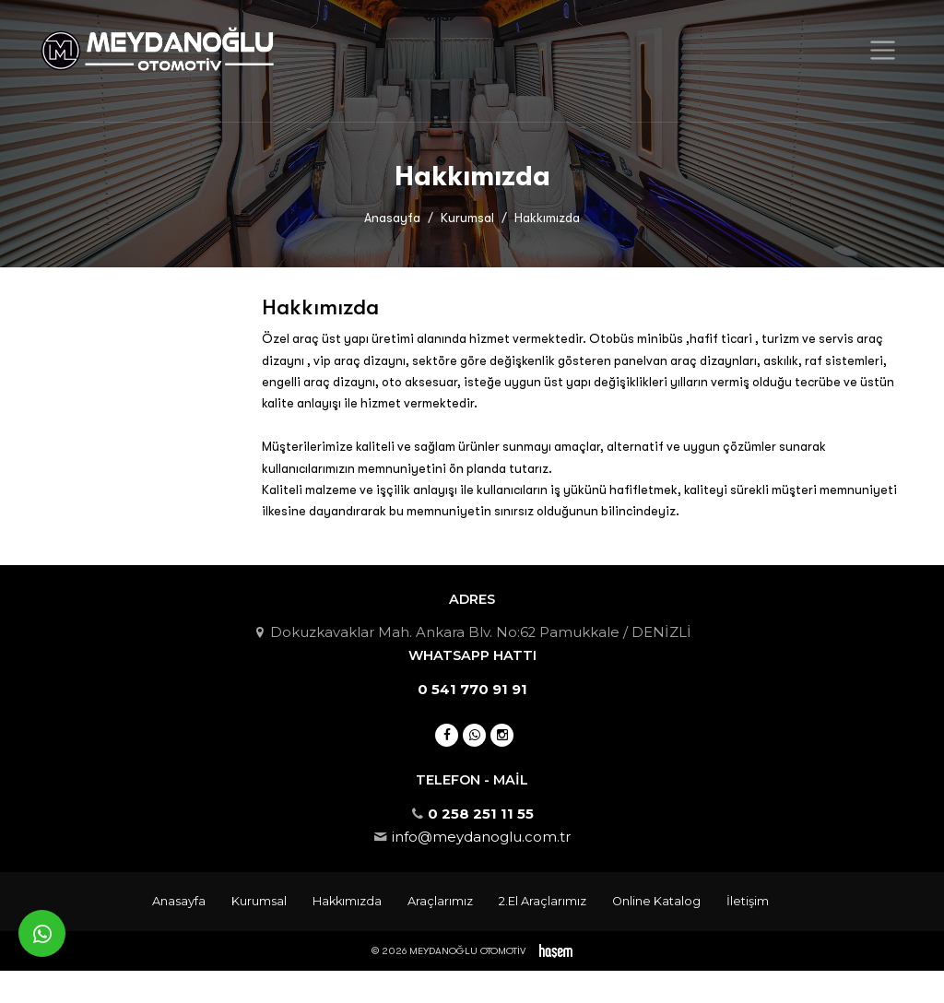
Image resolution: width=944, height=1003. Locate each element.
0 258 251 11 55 (481, 814)
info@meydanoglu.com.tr (481, 837)
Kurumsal (467, 218)
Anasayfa (392, 218)
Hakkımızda (347, 901)
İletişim (747, 901)
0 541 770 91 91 (472, 689)
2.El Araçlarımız (542, 901)
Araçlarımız (440, 901)
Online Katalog (656, 901)
